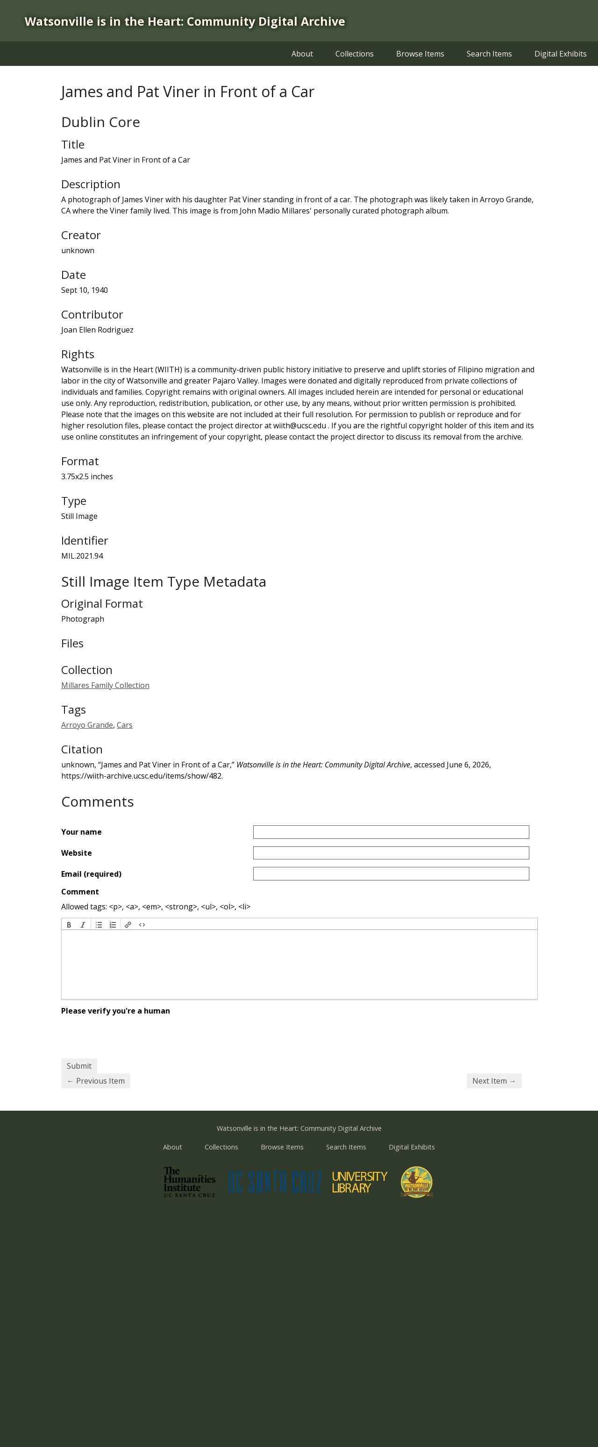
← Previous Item (96, 1081)
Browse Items (420, 54)
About (302, 54)
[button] (69, 924)
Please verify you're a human (115, 1010)
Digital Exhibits (560, 54)
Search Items (489, 54)
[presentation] (69, 924)
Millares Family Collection (105, 685)
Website (76, 853)
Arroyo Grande (87, 725)
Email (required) (91, 874)
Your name (81, 832)
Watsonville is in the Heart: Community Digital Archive (185, 21)
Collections (354, 54)
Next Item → (494, 1081)
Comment (80, 891)
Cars (125, 725)
